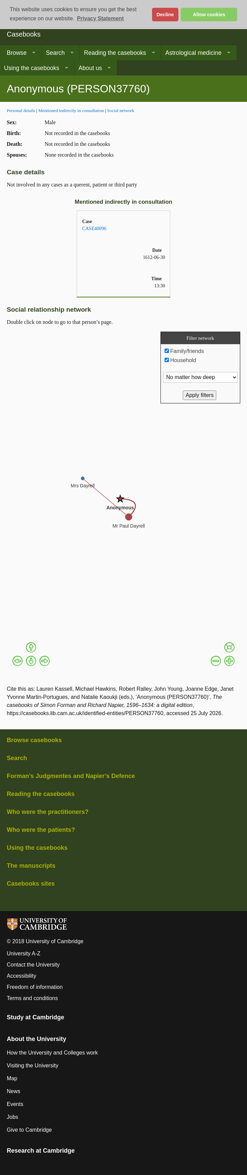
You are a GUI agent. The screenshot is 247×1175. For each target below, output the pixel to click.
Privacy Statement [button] (100, 18)
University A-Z (24, 953)
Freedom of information (35, 987)
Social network (120, 110)
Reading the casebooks (115, 52)
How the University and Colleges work (52, 1053)
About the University (36, 1039)
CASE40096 (94, 228)
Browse (17, 52)
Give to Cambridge (29, 1130)
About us (90, 68)
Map (12, 1078)
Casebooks (24, 34)
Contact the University (33, 965)
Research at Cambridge (41, 1150)
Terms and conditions (32, 998)
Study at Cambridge (35, 1017)
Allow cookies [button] (209, 14)
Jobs (12, 1117)
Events (15, 1104)
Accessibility (21, 976)
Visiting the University (32, 1065)
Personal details (21, 110)
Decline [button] (165, 14)
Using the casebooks (31, 68)
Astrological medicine (193, 52)
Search (55, 52)
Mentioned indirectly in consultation (71, 110)
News (13, 1091)
